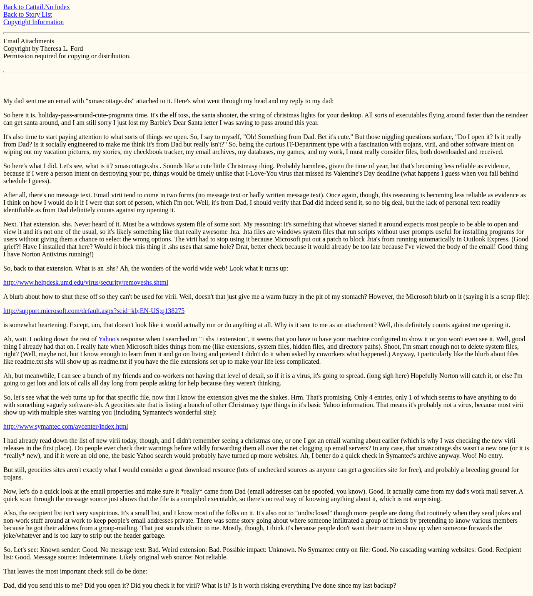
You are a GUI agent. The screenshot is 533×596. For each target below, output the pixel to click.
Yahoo (106, 339)
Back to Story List (27, 14)
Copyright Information (33, 21)
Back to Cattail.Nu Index (36, 6)
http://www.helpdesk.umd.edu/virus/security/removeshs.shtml (85, 282)
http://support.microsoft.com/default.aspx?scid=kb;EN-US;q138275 (93, 310)
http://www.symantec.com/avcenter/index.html (65, 426)
